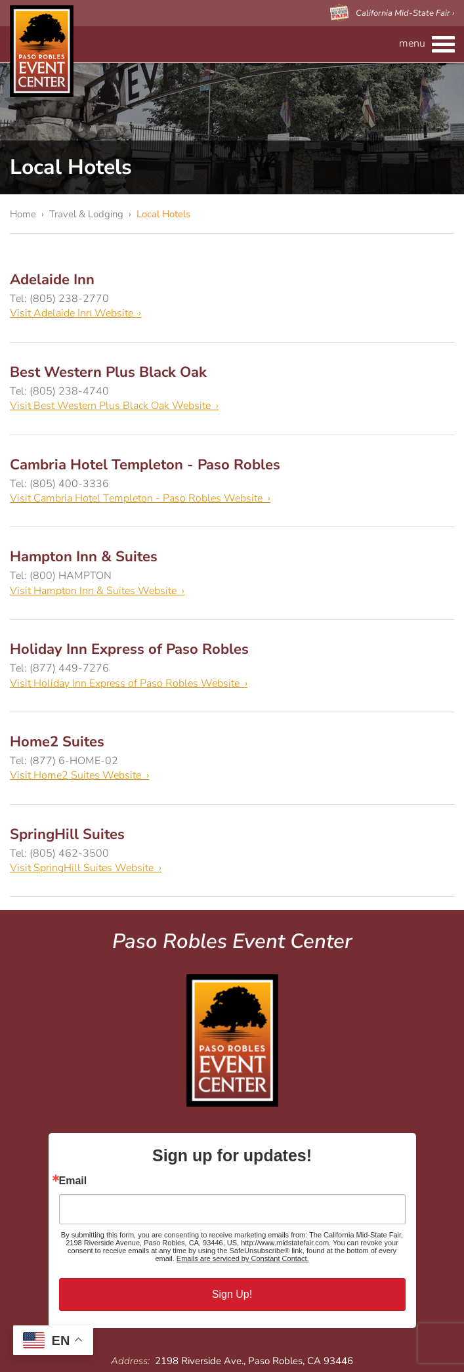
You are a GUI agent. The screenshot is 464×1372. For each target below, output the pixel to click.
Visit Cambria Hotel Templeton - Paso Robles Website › (140, 498)
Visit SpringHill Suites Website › (85, 868)
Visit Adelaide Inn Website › (75, 313)
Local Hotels (163, 214)
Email (73, 1181)
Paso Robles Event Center (42, 51)
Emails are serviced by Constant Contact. (243, 1258)
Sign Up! (232, 1294)
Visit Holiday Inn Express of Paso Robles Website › (128, 683)
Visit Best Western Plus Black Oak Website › (114, 405)
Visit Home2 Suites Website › (79, 775)
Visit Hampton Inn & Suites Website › (97, 591)
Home (23, 214)
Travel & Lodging (86, 214)
